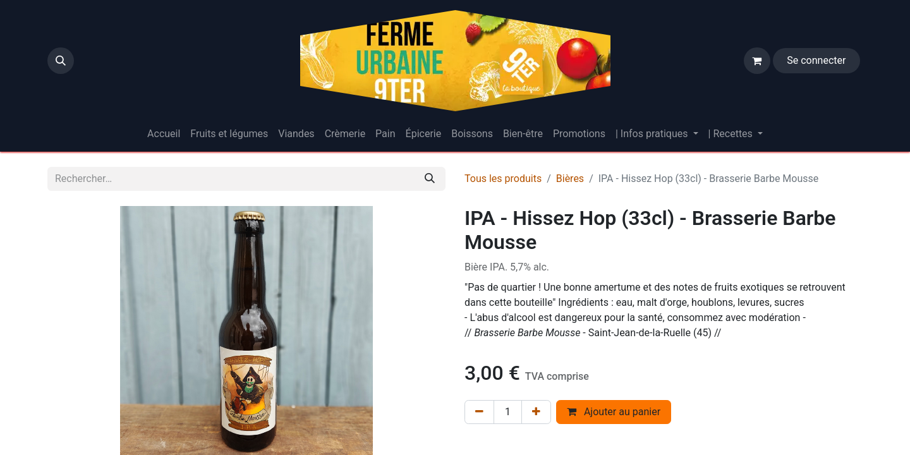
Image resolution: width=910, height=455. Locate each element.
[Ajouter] (536, 412)
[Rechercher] (430, 179)
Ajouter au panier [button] (613, 412)
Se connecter (816, 60)
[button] (60, 60)
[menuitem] (163, 134)
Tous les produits (503, 179)
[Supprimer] (479, 412)
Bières (570, 179)
